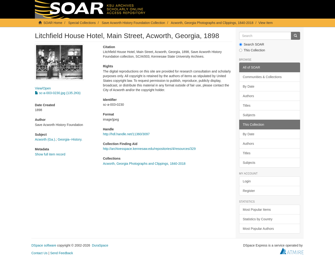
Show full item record (50, 154)
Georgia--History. (70, 139)
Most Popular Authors (258, 228)
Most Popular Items (257, 209)
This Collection (252, 50)
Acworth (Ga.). (45, 139)
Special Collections (82, 23)
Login (247, 181)
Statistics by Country (258, 219)
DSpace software (43, 245)
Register (249, 191)
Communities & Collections (262, 77)
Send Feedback (61, 253)
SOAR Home (53, 23)
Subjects (249, 115)
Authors (248, 96)
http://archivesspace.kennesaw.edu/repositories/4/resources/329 (149, 149)
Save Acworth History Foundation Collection (133, 23)
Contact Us (39, 253)
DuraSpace (100, 245)
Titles (247, 105)
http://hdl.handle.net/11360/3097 (126, 134)
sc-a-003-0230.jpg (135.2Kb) (57, 93)
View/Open (43, 88)
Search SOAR (251, 44)
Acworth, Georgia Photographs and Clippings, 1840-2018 (212, 23)
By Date (249, 86)
